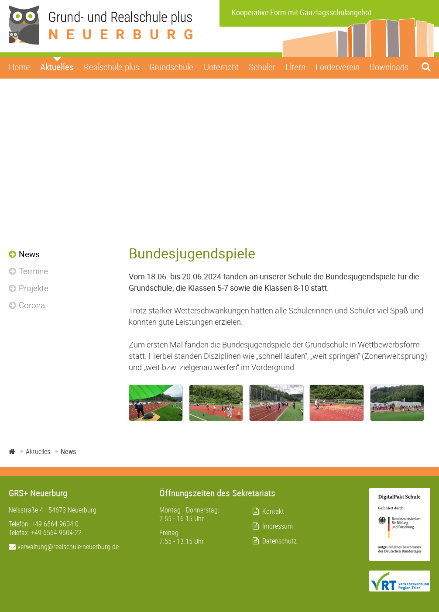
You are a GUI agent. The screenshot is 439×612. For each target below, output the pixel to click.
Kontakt (273, 511)
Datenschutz (279, 541)
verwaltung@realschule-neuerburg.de (64, 546)
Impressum (277, 526)
